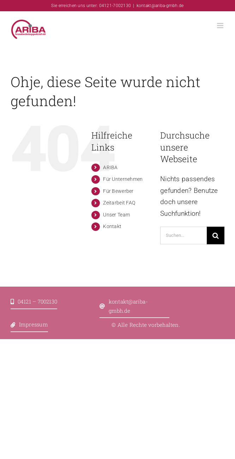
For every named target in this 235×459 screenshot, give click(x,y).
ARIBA (110, 167)
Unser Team (116, 215)
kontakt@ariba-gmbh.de (160, 5)
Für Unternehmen (123, 179)
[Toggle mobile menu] (220, 25)
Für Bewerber (118, 191)
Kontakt (112, 226)
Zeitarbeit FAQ (119, 203)
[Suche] (215, 235)
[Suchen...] (183, 235)
